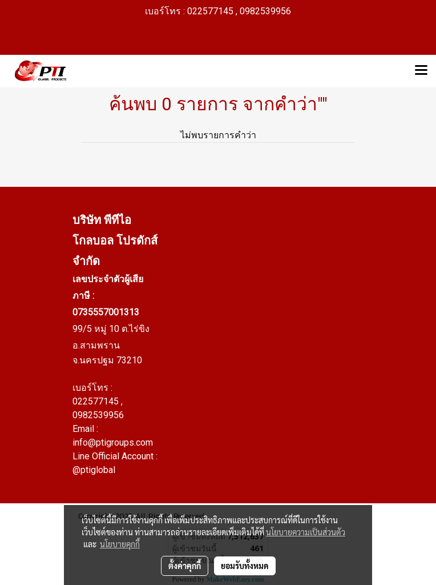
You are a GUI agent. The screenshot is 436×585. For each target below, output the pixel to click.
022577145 (96, 401)
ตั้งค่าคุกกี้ (184, 565)
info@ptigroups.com (112, 442)
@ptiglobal (93, 469)
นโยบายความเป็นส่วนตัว (305, 532)
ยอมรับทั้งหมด (245, 565)
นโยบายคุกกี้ (120, 544)
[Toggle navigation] (421, 70)
